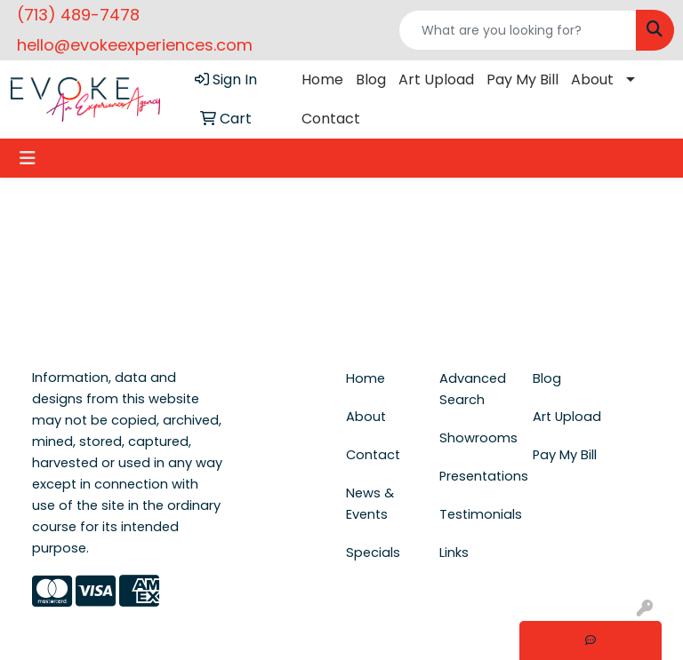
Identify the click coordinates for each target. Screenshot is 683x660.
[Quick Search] (517, 30)
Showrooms (475, 438)
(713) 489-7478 (78, 15)
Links (454, 552)
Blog (371, 79)
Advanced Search (472, 389)
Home (322, 79)
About (592, 79)
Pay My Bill (522, 79)
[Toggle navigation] (27, 158)
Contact (330, 118)
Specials (373, 552)
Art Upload (436, 79)
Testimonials (475, 514)
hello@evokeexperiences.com (135, 45)
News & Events (370, 503)
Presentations (475, 476)
